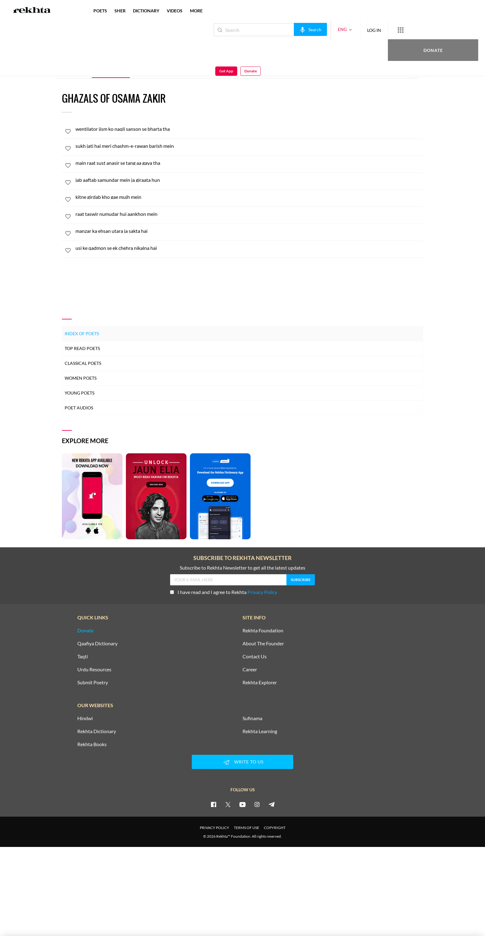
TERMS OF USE (246, 827)
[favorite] (68, 132)
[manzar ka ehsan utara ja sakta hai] (249, 231)
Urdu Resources (94, 669)
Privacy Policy (262, 592)
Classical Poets (83, 363)
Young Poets (79, 392)
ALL (78, 69)
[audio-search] (289, 29)
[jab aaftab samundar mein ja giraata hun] (249, 180)
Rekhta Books (92, 744)
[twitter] (228, 804)
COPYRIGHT (274, 827)
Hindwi (85, 718)
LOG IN (353, 29)
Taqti (82, 656)
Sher (146, 69)
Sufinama (252, 718)
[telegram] (272, 804)
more (196, 10)
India (126, 51)
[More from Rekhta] (379, 29)
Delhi (115, 51)
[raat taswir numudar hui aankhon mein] (249, 214)
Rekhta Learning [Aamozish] (259, 731)
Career (249, 669)
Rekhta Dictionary (96, 731)
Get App (445, 30)
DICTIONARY (146, 10)
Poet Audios (79, 407)
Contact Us (254, 656)
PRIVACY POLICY (214, 827)
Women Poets (81, 378)
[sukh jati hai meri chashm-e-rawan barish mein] (249, 146)
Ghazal (110, 69)
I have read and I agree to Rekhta (223, 592)
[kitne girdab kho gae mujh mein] (249, 197)
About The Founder (263, 643)
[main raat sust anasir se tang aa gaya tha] (249, 163)
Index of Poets (82, 333)
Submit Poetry (92, 682)
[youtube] (242, 804)
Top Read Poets (82, 348)
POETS (100, 10)
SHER (120, 10)
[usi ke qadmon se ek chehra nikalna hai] (249, 248)
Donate (412, 29)
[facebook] (213, 804)
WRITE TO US (242, 762)
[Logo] (32, 11)
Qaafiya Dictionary (97, 643)
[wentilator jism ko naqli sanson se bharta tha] (249, 129)
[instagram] (257, 804)
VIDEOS (174, 10)
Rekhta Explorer (259, 682)
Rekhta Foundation (262, 630)
